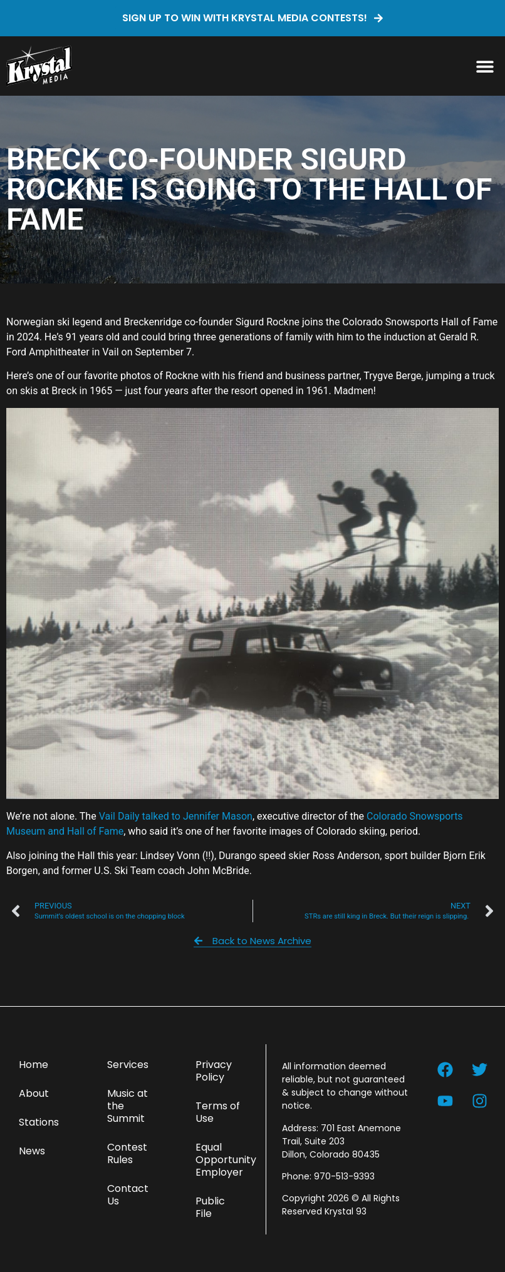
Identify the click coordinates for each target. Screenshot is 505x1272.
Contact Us (127, 1194)
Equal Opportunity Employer (223, 1159)
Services (127, 1064)
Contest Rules (127, 1153)
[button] (485, 66)
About (34, 1093)
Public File (210, 1207)
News (32, 1151)
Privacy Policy (213, 1070)
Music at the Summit (127, 1106)
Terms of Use (217, 1112)
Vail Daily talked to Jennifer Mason (175, 816)
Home (33, 1064)
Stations (39, 1122)
